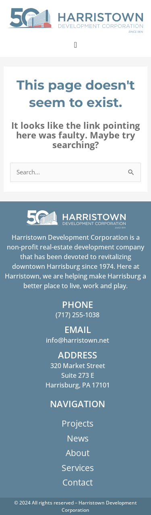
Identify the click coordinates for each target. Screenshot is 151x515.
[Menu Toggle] (75, 45)
